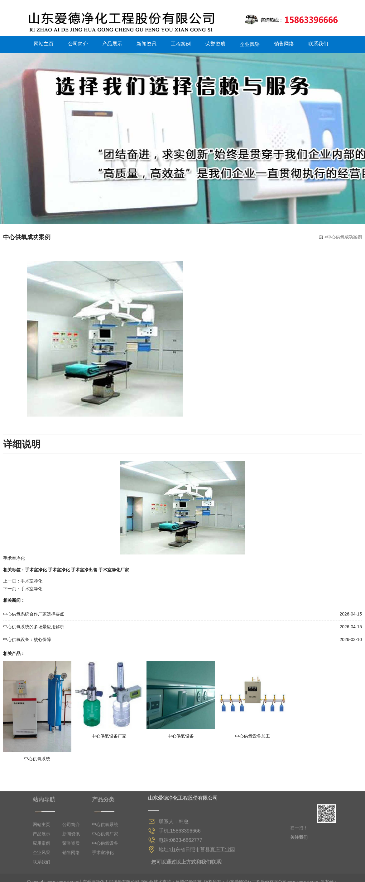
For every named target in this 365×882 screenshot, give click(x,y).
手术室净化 (36, 567)
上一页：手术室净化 (22, 578)
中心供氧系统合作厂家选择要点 (33, 611)
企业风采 (250, 42)
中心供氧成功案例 (28, 234)
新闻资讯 (146, 42)
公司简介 (78, 42)
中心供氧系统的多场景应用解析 (33, 624)
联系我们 (318, 42)
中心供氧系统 (105, 875)
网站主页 (44, 42)
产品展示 (112, 42)
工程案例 (181, 42)
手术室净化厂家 (113, 567)
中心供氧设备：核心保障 (27, 637)
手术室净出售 (84, 567)
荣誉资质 (215, 42)
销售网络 (284, 42)
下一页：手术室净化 (22, 586)
